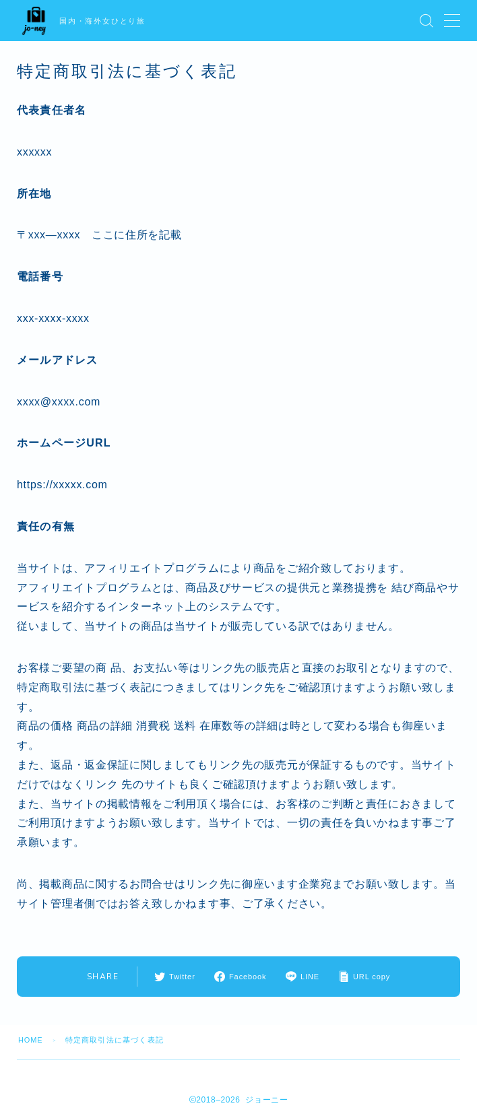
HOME (31, 1040)
